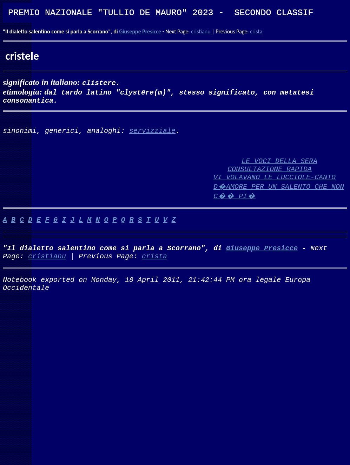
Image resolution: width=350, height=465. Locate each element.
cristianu (200, 31)
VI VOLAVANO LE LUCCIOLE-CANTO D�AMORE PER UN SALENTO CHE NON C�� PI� (278, 196)
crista (256, 31)
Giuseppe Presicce (140, 31)
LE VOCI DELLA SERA (279, 167)
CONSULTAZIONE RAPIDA (269, 177)
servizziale (152, 134)
